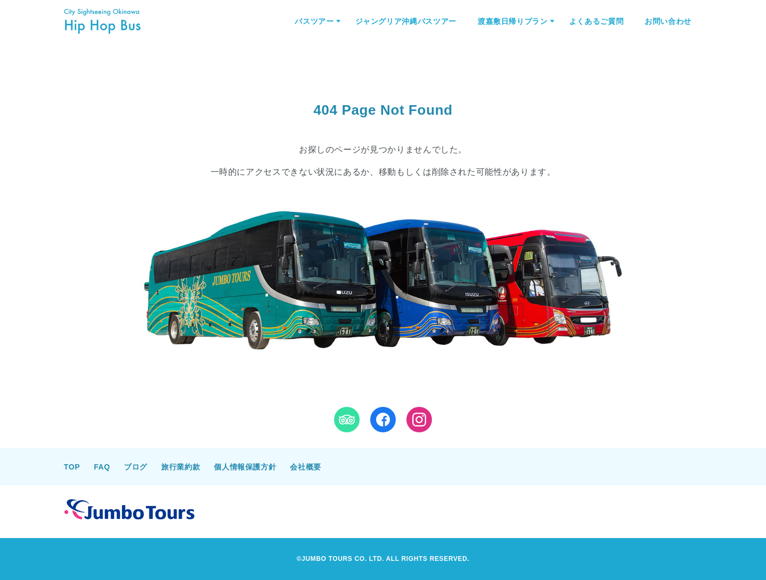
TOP (72, 467)
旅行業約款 (180, 467)
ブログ (135, 467)
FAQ (102, 467)
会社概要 (305, 467)
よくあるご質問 (596, 21)
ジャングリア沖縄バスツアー (405, 21)
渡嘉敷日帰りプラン (513, 21)
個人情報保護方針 (245, 467)
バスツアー (314, 21)
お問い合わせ (668, 21)
